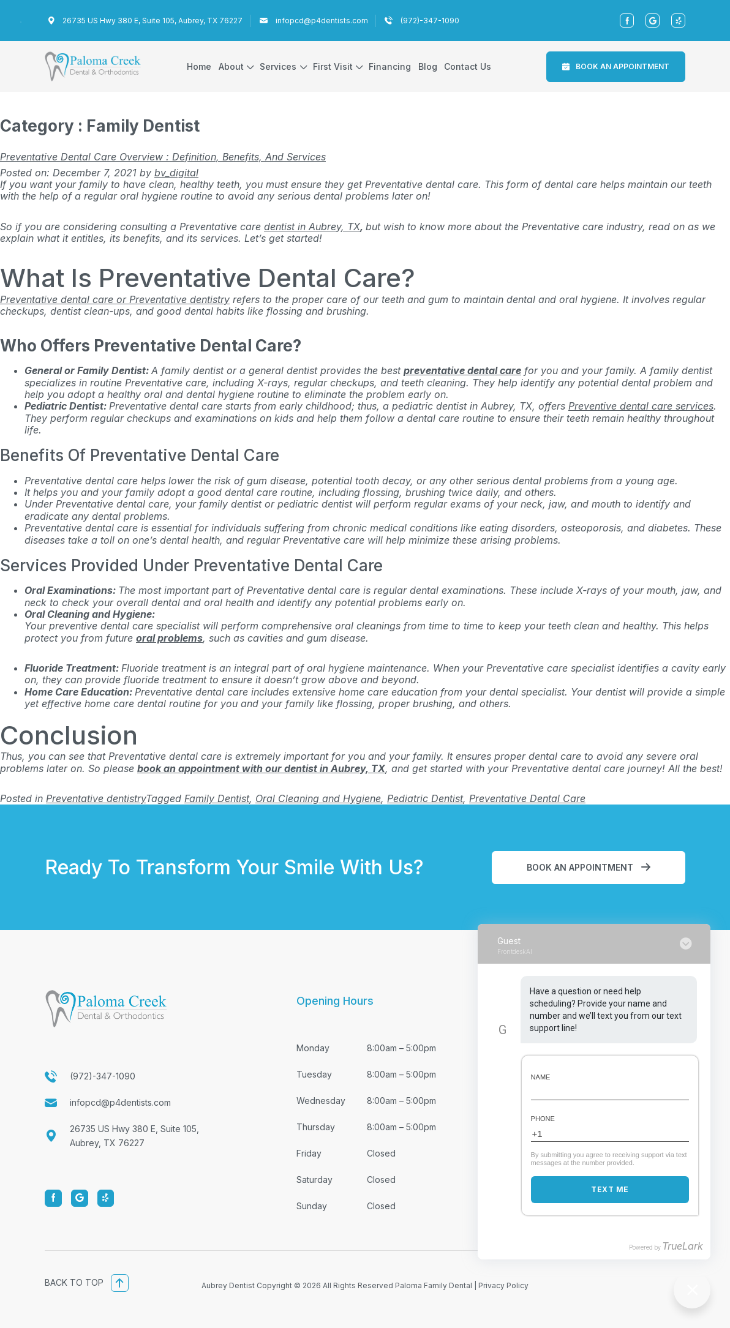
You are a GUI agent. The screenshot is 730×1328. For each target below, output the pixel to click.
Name (541, 1077)
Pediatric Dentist (425, 798)
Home (199, 66)
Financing (390, 66)
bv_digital (176, 173)
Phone (543, 1118)
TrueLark (682, 1246)
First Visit (333, 66)
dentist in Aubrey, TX (312, 226)
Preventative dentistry (96, 798)
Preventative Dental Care (527, 798)
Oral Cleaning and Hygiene (318, 798)
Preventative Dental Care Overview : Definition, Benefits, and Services (163, 157)
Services (278, 66)
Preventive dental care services (640, 406)
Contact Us (467, 66)
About (231, 66)
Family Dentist (216, 798)
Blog (427, 66)
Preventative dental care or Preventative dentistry (115, 299)
